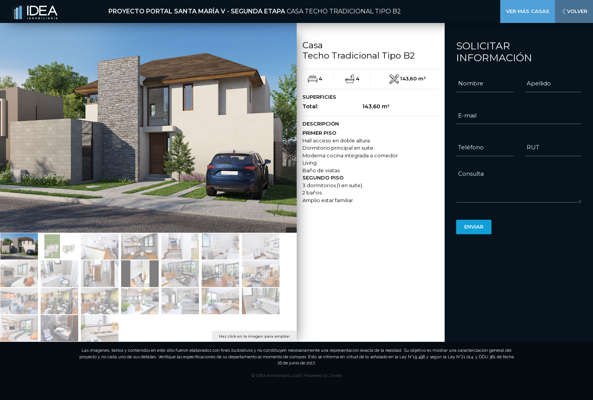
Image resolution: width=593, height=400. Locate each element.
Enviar (473, 227)
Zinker (335, 375)
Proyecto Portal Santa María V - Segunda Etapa (196, 11)
